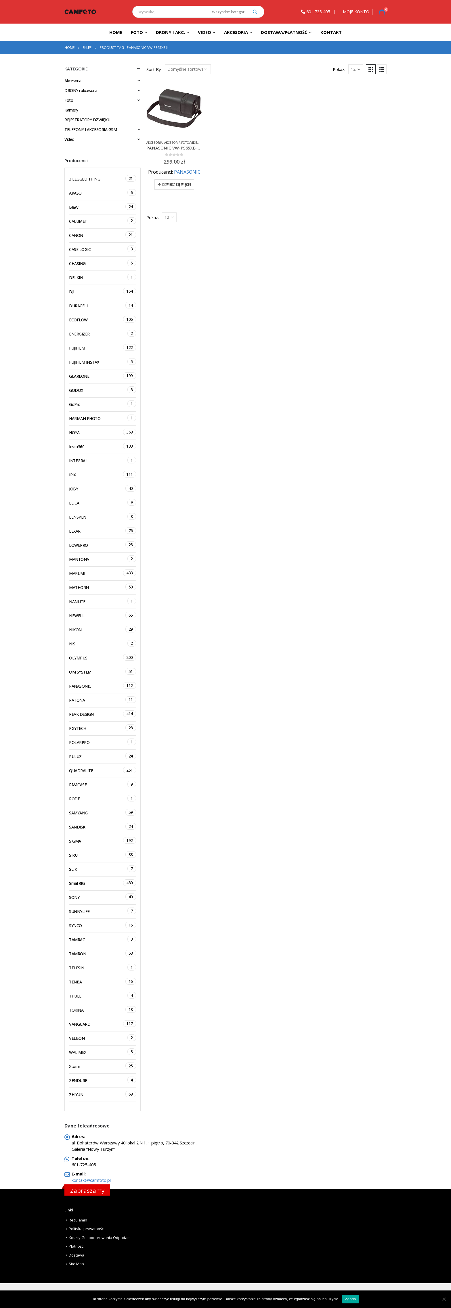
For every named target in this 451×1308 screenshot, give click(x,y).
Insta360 (102, 446)
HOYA (102, 432)
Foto (137, 32)
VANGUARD (102, 1023)
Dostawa (76, 1255)
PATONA (102, 699)
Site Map (76, 1263)
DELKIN (102, 277)
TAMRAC (102, 939)
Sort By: (154, 69)
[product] (174, 108)
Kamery (71, 110)
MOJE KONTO (356, 11)
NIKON (102, 629)
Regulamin (78, 1220)
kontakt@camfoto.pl (91, 1180)
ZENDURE (102, 1080)
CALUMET (102, 220)
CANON (102, 234)
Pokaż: (339, 69)
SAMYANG (102, 812)
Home (115, 32)
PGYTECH (102, 727)
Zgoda (350, 1299)
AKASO (102, 192)
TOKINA (102, 1009)
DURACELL (102, 305)
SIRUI (102, 854)
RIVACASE (102, 784)
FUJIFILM (102, 347)
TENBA (102, 981)
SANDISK (102, 826)
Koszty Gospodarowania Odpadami (100, 1237)
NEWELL (102, 615)
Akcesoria (236, 32)
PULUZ (102, 756)
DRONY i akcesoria (81, 90)
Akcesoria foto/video (182, 143)
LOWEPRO (102, 544)
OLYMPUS (102, 657)
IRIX (102, 474)
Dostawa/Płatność (284, 32)
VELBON (102, 1037)
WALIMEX (102, 1051)
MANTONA (102, 558)
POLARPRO (102, 742)
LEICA (102, 502)
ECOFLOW (102, 319)
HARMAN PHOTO (102, 418)
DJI (102, 291)
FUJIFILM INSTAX (102, 361)
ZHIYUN (102, 1094)
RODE (102, 798)
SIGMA (102, 840)
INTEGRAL (102, 460)
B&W (102, 206)
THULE (102, 995)
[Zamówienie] (188, 69)
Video (204, 32)
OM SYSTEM (102, 671)
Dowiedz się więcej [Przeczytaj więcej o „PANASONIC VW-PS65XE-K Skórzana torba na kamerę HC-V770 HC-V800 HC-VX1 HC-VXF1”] (176, 184)
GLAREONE (102, 375)
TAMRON (102, 953)
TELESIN (102, 967)
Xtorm (102, 1065)
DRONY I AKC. (170, 32)
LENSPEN (102, 516)
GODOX (102, 389)
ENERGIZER (102, 333)
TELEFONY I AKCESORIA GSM (90, 129)
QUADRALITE (102, 770)
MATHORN (102, 587)
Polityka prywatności (86, 1228)
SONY (102, 896)
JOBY (102, 488)
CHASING (102, 263)
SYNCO (102, 925)
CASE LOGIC (102, 249)
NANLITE (102, 601)
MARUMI (102, 572)
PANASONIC (187, 172)
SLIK (102, 868)
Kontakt (331, 32)
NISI (102, 643)
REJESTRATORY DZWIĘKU (87, 119)
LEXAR (102, 530)
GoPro (102, 403)
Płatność (76, 1246)
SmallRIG (102, 882)
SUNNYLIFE (102, 911)
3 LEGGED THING (102, 178)
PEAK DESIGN (102, 713)
